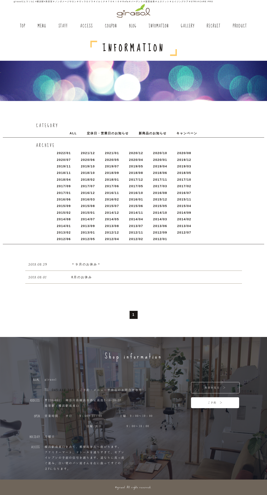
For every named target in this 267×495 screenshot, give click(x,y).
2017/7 (88, 186)
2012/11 (136, 232)
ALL (73, 133)
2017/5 (136, 186)
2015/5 (160, 206)
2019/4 (160, 166)
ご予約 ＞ (215, 402)
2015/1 (88, 212)
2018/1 (112, 179)
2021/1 (112, 153)
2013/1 (88, 232)
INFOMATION (159, 26)
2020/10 (160, 153)
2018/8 (136, 173)
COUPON (111, 26)
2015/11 (184, 199)
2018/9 (112, 173)
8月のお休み (81, 277)
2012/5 (88, 239)
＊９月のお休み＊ (86, 264)
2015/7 (112, 206)
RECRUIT (214, 26)
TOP (22, 26)
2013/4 (184, 226)
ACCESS (86, 26)
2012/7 (184, 232)
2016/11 (112, 193)
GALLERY (187, 26)
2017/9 (64, 186)
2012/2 (136, 239)
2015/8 (88, 206)
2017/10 (184, 179)
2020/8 (184, 153)
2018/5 (184, 173)
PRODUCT (240, 26)
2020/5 (112, 160)
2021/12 (88, 153)
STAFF (63, 26)
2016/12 (88, 193)
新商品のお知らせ (153, 133)
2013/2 (64, 232)
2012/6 (64, 239)
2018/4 (64, 179)
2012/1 (160, 239)
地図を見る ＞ (215, 387)
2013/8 (112, 226)
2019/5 (136, 166)
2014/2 (184, 219)
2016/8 (160, 193)
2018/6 (160, 173)
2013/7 (136, 226)
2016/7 (184, 193)
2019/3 (184, 166)
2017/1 (64, 193)
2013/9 (88, 226)
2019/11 (64, 166)
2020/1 (160, 160)
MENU (42, 26)
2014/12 (112, 212)
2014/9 (184, 212)
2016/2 (112, 199)
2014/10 (160, 212)
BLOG (133, 26)
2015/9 (64, 206)
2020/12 (136, 153)
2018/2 (88, 179)
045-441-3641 (64, 390)
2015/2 (64, 212)
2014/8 (64, 219)
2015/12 (160, 199)
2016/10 (136, 193)
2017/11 (160, 179)
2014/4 (136, 219)
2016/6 (64, 199)
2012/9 (160, 232)
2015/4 (184, 206)
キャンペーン (186, 133)
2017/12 (136, 179)
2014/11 (136, 212)
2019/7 (112, 166)
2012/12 (112, 232)
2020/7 (64, 160)
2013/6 (160, 226)
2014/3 (160, 219)
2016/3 (88, 199)
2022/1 (64, 153)
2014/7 (88, 219)
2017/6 (112, 186)
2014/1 (64, 226)
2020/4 (136, 160)
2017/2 (184, 186)
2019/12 (184, 160)
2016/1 (136, 199)
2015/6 (136, 206)
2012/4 (112, 239)
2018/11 (64, 173)
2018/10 (88, 173)
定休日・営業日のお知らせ (108, 133)
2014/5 (112, 219)
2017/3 (160, 186)
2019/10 (88, 166)
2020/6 (88, 160)
